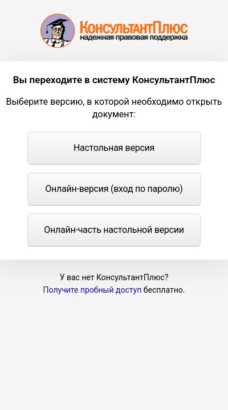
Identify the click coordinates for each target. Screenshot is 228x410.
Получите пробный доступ (92, 289)
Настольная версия (114, 147)
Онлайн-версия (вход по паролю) (113, 188)
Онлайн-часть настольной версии (114, 229)
